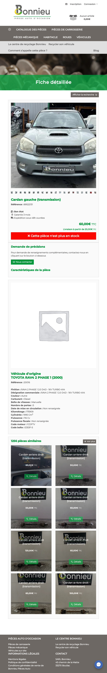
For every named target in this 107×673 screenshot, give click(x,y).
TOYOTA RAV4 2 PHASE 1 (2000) (37, 377)
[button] (17, 145)
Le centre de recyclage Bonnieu (27, 44)
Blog (96, 50)
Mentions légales (17, 659)
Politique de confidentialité (22, 662)
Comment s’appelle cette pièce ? (27, 50)
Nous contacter (22, 262)
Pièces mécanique (25, 37)
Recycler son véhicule (61, 44)
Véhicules (84, 37)
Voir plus (89, 441)
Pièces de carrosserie (67, 29)
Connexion (90, 4)
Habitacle (51, 37)
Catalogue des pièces (31, 29)
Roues (67, 37)
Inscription (75, 4)
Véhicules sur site (17, 650)
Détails (31, 476)
